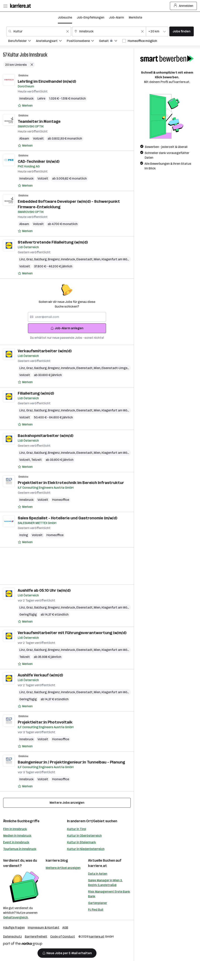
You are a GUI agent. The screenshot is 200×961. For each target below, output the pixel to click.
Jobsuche (65, 17)
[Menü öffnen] (5, 5)
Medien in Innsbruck (17, 835)
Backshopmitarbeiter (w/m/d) (45, 435)
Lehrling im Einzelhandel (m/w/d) (47, 81)
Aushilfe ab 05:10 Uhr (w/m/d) (44, 590)
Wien (98, 259)
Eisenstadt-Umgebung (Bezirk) (124, 368)
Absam (24, 138)
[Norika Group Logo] (22, 944)
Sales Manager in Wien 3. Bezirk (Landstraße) (105, 882)
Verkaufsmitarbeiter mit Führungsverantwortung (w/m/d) (72, 632)
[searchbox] (67, 317)
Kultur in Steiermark (81, 842)
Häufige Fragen (14, 927)
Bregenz (54, 259)
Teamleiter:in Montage (39, 121)
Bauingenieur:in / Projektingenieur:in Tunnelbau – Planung (71, 762)
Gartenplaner (97, 903)
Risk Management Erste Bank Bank (109, 894)
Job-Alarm (116, 17)
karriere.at (97, 866)
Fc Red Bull (95, 909)
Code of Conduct (62, 936)
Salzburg (41, 259)
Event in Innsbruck (16, 842)
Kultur (13, 55)
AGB (65, 927)
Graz (30, 259)
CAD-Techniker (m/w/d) (38, 161)
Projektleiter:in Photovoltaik (45, 722)
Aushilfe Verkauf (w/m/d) (40, 675)
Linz (22, 259)
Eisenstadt (85, 259)
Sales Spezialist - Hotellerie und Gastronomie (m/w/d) (67, 518)
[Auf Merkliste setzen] (25, 105)
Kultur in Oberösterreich (84, 835)
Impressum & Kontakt (43, 927)
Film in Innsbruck (15, 829)
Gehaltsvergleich (15, 917)
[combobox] (38, 31)
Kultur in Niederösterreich (85, 849)
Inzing (23, 535)
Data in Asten (97, 874)
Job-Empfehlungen (90, 17)
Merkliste (135, 17)
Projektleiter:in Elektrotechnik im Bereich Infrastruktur (71, 482)
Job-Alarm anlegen (66, 328)
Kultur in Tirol (76, 829)
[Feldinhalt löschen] (67, 31)
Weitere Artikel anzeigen (63, 868)
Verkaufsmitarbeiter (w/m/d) (44, 351)
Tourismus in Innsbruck (19, 849)
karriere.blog (57, 860)
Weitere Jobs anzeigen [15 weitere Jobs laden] (67, 802)
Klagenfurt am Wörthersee (121, 259)
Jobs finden (181, 31)
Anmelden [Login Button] (183, 6)
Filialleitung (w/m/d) (36, 393)
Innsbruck (38, 55)
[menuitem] (22, 41)
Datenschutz (12, 936)
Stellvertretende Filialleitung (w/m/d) (53, 242)
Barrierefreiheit (36, 936)
